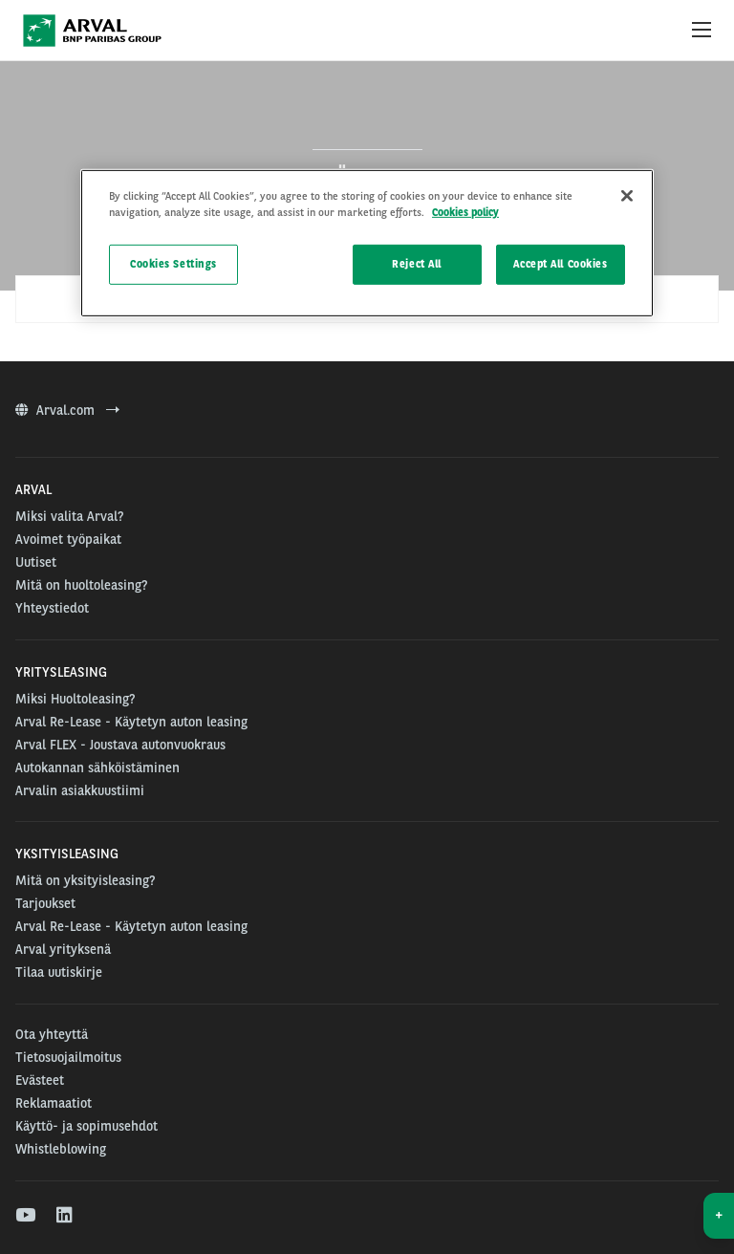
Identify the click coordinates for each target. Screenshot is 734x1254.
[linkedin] (65, 1215)
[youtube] (24, 1215)
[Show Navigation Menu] (701, 30)
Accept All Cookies (560, 263)
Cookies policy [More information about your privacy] (465, 212)
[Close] (627, 196)
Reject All (417, 263)
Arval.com (67, 410)
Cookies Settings (173, 263)
